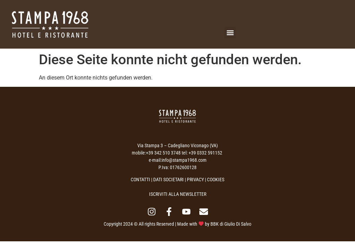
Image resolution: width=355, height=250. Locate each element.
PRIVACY (195, 179)
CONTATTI (140, 179)
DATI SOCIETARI (168, 179)
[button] (230, 32)
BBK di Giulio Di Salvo (230, 224)
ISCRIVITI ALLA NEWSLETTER (177, 194)
